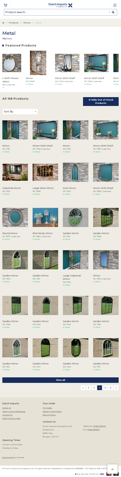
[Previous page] (83, 387)
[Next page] (116, 387)
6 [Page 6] (110, 387)
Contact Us (7, 415)
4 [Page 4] (99, 387)
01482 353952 (93, 429)
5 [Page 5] (105, 387)
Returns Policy (49, 415)
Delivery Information (52, 411)
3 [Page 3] (94, 387)
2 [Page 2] (88, 387)
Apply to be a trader (11, 418)
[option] (40, 68)
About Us (6, 408)
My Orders (47, 408)
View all (60, 380)
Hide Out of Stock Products (101, 101)
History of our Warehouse (13, 411)
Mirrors (27, 23)
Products (14, 23)
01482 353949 (99, 426)
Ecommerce (7, 457)
